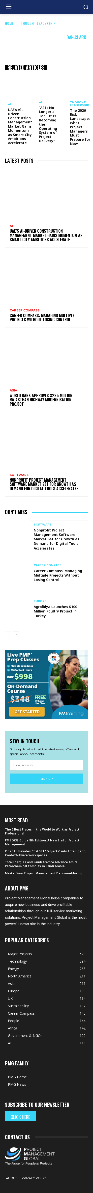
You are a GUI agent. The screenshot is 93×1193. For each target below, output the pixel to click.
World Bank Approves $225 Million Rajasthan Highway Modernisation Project (41, 399)
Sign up (46, 778)
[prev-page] (8, 635)
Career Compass (24, 310)
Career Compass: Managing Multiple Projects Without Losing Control (42, 317)
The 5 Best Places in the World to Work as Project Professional (42, 831)
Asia (13, 390)
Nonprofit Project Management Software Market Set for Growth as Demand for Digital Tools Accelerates (44, 484)
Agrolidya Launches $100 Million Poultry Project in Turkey (55, 611)
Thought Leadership (38, 23)
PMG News (17, 1084)
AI (9, 104)
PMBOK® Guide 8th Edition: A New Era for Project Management (42, 842)
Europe (40, 601)
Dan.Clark (76, 37)
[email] (46, 765)
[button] (86, 7)
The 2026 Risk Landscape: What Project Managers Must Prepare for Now (80, 127)
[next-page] (16, 635)
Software (19, 474)
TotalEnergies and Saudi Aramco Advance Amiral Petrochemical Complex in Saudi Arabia (41, 864)
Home (9, 23)
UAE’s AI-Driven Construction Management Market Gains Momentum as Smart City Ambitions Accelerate (20, 126)
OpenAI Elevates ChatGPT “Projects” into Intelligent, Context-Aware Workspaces (45, 853)
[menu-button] (8, 7)
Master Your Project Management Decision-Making (43, 873)
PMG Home (17, 1077)
